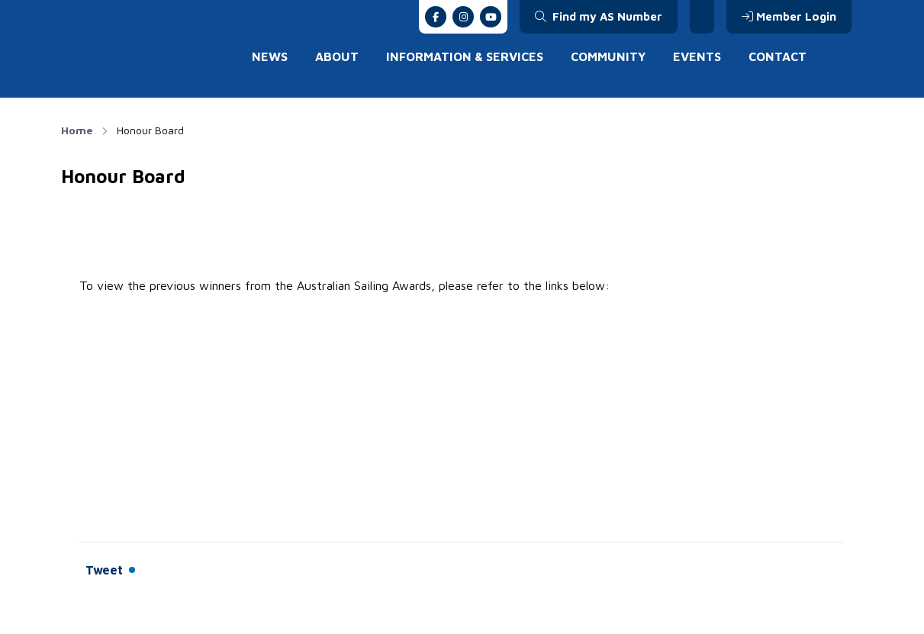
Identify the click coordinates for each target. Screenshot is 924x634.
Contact (777, 56)
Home (77, 130)
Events (697, 56)
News (270, 56)
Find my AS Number (598, 16)
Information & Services (464, 56)
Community (608, 56)
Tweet (104, 570)
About (337, 56)
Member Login (789, 16)
